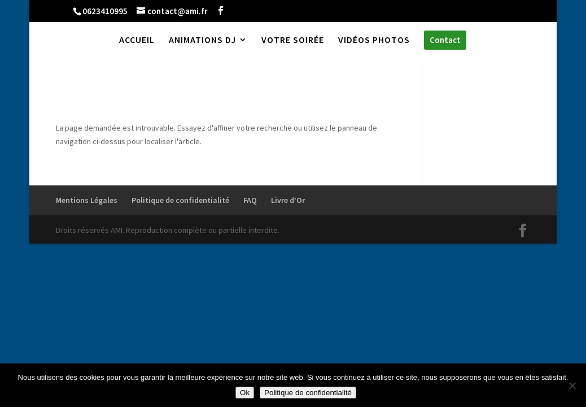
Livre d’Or (288, 200)
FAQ (250, 200)
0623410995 (105, 11)
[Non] (572, 385)
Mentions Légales (86, 200)
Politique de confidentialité (180, 200)
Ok (245, 392)
